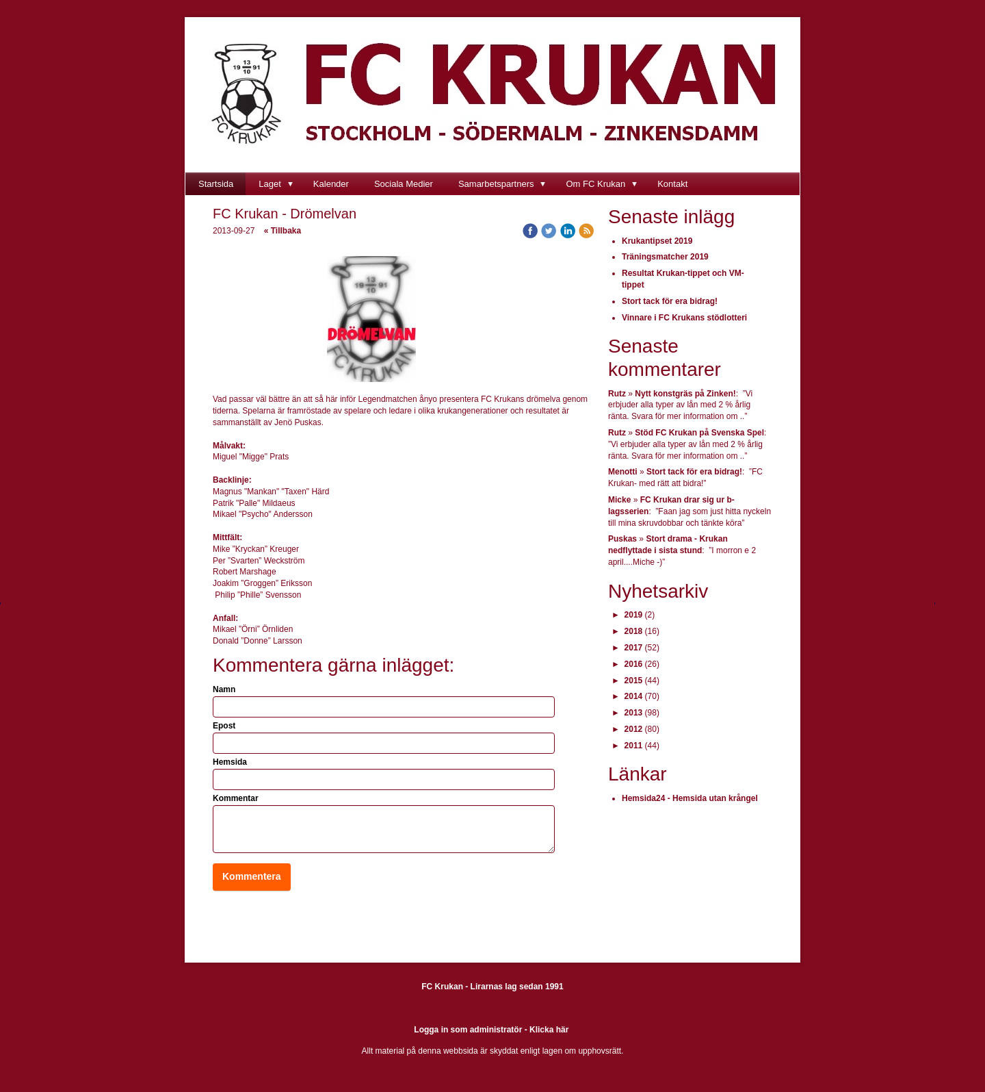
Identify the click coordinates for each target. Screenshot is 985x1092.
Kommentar (236, 798)
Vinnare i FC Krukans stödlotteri (684, 317)
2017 (634, 647)
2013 (634, 713)
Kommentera (251, 876)
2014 (634, 696)
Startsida (215, 184)
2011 (634, 745)
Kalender (331, 184)
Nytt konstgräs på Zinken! (685, 393)
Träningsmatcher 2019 (665, 257)
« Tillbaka (282, 231)
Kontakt (672, 184)
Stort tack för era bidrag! (670, 301)
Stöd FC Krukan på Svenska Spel (699, 432)
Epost (224, 726)
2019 (634, 615)
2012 (634, 729)
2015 (634, 680)
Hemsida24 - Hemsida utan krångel (690, 798)
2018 (634, 631)
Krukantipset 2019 (657, 241)
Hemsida (230, 762)
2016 (634, 664)
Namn (224, 689)
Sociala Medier (403, 184)
